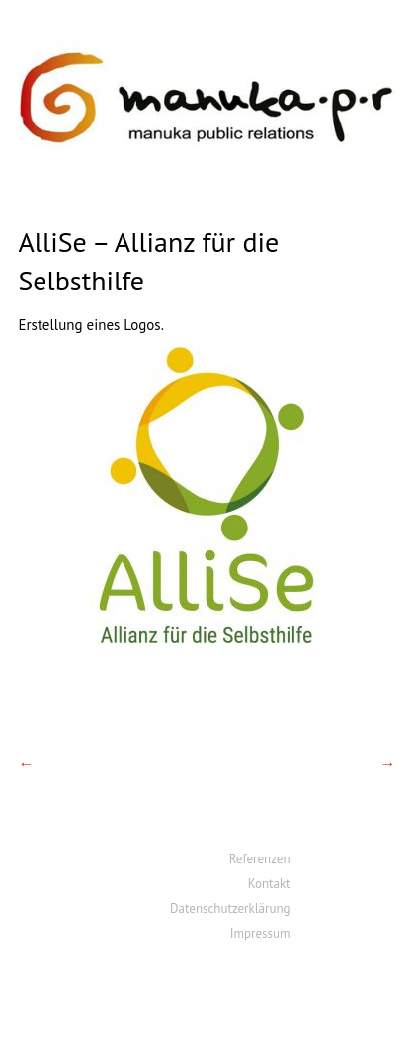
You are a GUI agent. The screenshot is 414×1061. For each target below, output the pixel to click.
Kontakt (269, 883)
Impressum (260, 933)
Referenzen (259, 859)
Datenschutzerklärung (230, 908)
